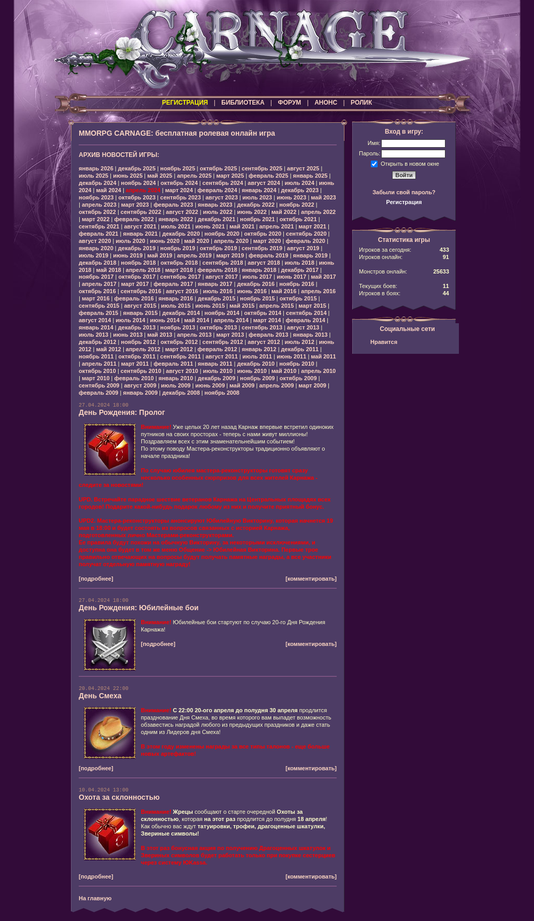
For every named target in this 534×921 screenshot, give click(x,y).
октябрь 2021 (298, 219)
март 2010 (96, 378)
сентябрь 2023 (180, 197)
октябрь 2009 (298, 378)
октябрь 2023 (136, 197)
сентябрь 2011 (180, 356)
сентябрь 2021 (99, 226)
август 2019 (303, 248)
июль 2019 (93, 255)
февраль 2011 (173, 364)
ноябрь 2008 (222, 393)
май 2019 (159, 255)
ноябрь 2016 (296, 284)
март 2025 (230, 175)
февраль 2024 (217, 190)
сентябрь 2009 (99, 385)
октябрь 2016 (97, 291)
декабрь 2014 (181, 313)
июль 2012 (299, 342)
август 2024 (264, 183)
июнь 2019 (127, 255)
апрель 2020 (231, 241)
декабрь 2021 (217, 219)
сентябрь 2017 (180, 277)
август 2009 (140, 385)
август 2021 (140, 226)
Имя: (374, 143)
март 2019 (230, 255)
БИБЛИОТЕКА (242, 102)
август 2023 (222, 197)
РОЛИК (361, 102)
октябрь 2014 (262, 313)
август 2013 (303, 327)
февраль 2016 (134, 298)
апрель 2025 (194, 175)
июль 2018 (299, 263)
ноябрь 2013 (177, 327)
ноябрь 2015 (257, 298)
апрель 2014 (231, 320)
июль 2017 (257, 277)
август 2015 (140, 306)
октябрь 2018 (179, 263)
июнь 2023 (291, 197)
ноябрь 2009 (257, 378)
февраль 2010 (134, 378)
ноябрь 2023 (96, 197)
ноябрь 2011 (96, 356)
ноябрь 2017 (96, 277)
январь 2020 (96, 248)
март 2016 (96, 298)
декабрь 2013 (137, 327)
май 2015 (241, 306)
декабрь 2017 (300, 270)
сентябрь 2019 (262, 248)
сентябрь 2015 (99, 306)
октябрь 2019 (218, 248)
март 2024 (179, 190)
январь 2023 (215, 205)
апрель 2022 (318, 212)
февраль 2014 (305, 320)
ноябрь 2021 (257, 219)
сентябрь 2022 (141, 212)
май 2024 (108, 190)
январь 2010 (175, 378)
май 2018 (108, 270)
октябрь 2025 (218, 168)
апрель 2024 (143, 190)
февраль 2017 (173, 284)
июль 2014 (130, 320)
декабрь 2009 (217, 378)
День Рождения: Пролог (122, 412)
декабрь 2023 (300, 190)
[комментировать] (311, 578)
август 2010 (182, 371)
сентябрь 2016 (141, 291)
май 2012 (108, 349)
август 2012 (264, 342)
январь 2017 (215, 284)
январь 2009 (140, 393)
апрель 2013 (194, 335)
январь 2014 (96, 327)
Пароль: (369, 153)
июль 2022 (218, 212)
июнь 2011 (291, 356)
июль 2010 (218, 371)
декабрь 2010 (256, 364)
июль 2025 (93, 175)
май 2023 (323, 197)
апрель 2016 (318, 291)
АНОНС (325, 102)
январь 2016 (175, 298)
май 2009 (241, 385)
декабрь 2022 (256, 205)
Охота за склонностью (119, 797)
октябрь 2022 (97, 212)
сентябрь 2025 (262, 168)
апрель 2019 (194, 255)
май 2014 (196, 320)
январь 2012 (259, 349)
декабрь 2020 (181, 234)
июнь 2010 (252, 371)
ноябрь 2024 (138, 183)
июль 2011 (257, 356)
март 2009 (312, 385)
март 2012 (179, 349)
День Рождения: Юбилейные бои (138, 607)
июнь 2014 (164, 320)
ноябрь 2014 (222, 313)
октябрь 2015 (298, 298)
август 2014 (95, 320)
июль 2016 (218, 291)
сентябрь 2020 (306, 234)
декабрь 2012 (98, 342)
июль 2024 (299, 183)
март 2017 (135, 284)
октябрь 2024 (179, 183)
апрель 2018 (143, 270)
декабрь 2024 (98, 183)
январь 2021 (140, 234)
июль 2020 (130, 241)
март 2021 (312, 226)
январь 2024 (259, 190)
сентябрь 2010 (141, 371)
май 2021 (241, 226)
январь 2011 (215, 364)
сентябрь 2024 (223, 183)
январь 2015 (140, 313)
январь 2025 (310, 175)
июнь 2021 (210, 226)
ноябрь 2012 (138, 342)
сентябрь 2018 (223, 263)
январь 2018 (259, 270)
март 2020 (267, 241)
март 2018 (179, 270)
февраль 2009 (98, 393)
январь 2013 (310, 335)
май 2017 (323, 277)
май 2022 (283, 212)
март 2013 (230, 335)
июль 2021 (176, 226)
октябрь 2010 (97, 371)
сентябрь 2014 (306, 313)
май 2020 (196, 241)
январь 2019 (310, 255)
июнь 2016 (252, 291)
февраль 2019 (268, 255)
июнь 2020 (164, 241)
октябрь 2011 (136, 356)
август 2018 (264, 263)
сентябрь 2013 (262, 327)
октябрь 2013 (218, 327)
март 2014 (267, 320)
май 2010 (283, 371)
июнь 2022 (252, 212)
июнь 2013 (127, 335)
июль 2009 (176, 385)
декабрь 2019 (137, 248)
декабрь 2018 (98, 263)
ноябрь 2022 (296, 205)
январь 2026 (96, 168)
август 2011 (222, 356)
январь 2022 (175, 219)
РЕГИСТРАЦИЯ (185, 102)
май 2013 (159, 335)
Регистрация (404, 202)
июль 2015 (176, 306)
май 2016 (283, 291)
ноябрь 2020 (222, 234)
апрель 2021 (276, 226)
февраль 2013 (268, 335)
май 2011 (323, 356)
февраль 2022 (134, 219)
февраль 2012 (217, 349)
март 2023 (135, 205)
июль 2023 (257, 197)
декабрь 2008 (181, 393)
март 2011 (135, 364)
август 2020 (95, 241)
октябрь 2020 (262, 234)
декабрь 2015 (217, 298)
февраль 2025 (268, 175)
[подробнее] (96, 578)
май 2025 (159, 175)
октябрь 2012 (179, 342)
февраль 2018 (217, 270)
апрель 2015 (276, 306)
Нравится (383, 342)
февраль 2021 (98, 234)
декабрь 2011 (300, 349)
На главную (95, 898)
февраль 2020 (305, 241)
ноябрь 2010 (296, 364)
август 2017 (222, 277)
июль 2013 (93, 335)
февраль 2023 (173, 205)
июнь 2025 (127, 175)
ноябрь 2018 (138, 263)
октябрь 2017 (136, 277)
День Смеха (100, 696)
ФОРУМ (289, 102)
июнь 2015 (210, 306)
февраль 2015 (98, 313)
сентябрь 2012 (223, 342)
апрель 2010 (318, 371)
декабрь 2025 (137, 168)
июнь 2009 (210, 385)
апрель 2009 (276, 385)
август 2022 (182, 212)
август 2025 (303, 168)
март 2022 (96, 219)
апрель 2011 (99, 364)
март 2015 (312, 306)
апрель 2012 (143, 349)
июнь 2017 (291, 277)
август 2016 (182, 291)
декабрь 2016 (256, 284)
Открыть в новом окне (410, 163)
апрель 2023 (99, 205)
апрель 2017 (99, 284)
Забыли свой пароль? (404, 192)
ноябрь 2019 (177, 248)
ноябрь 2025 (177, 168)
